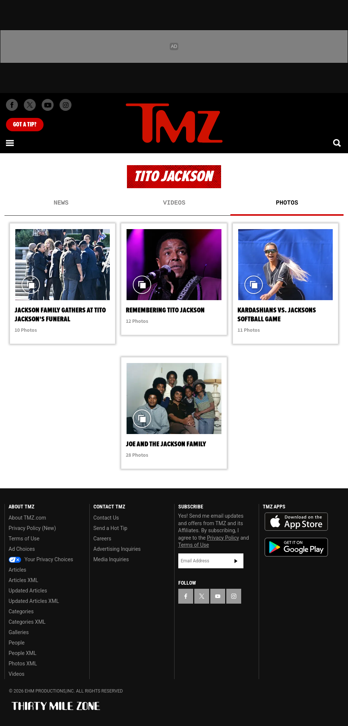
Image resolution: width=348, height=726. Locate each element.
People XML (22, 653)
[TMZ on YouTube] (217, 596)
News (61, 203)
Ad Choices (22, 549)
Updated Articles (28, 591)
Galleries (19, 632)
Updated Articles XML (34, 601)
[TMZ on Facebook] (12, 105)
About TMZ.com (27, 518)
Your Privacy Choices (41, 559)
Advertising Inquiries (117, 549)
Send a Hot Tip (110, 528)
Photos (287, 203)
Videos (174, 203)
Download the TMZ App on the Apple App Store (296, 522)
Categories (21, 611)
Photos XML (23, 663)
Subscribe (236, 560)
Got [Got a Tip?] (24, 124)
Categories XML (27, 622)
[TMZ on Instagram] (65, 105)
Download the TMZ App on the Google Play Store (296, 547)
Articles (17, 570)
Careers (102, 539)
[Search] (337, 142)
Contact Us (106, 518)
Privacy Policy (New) (32, 528)
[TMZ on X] (30, 105)
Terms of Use (24, 539)
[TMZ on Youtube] (48, 105)
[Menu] (10, 142)
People (17, 643)
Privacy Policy (223, 538)
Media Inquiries (111, 559)
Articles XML (23, 580)
